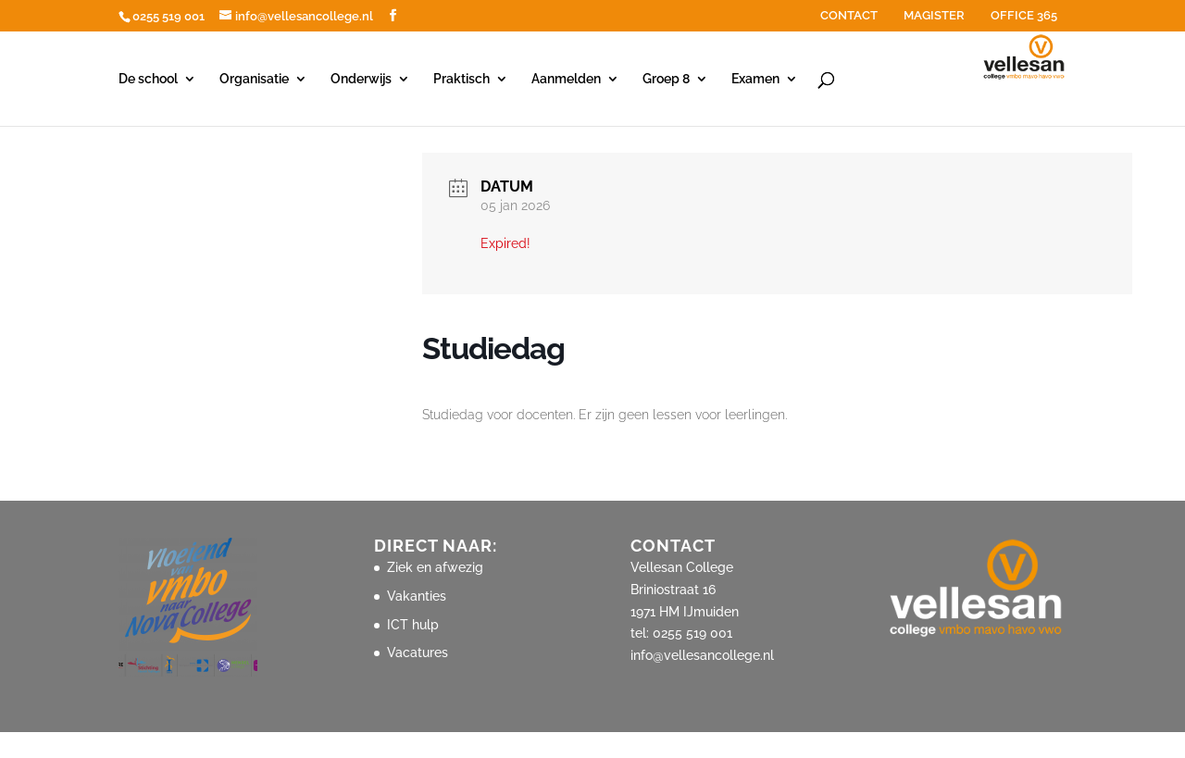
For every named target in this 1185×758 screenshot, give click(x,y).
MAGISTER (934, 15)
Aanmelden (566, 79)
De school (148, 79)
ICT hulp (413, 624)
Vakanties (416, 596)
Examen (755, 79)
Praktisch (461, 79)
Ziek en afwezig (435, 567)
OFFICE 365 (1024, 15)
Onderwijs (361, 79)
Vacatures (417, 652)
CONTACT (849, 15)
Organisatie (254, 79)
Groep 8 (666, 79)
